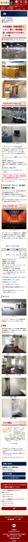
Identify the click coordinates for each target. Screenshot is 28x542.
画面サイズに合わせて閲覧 (12, 246)
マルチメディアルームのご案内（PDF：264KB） (13, 171)
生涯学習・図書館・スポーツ (16, 6)
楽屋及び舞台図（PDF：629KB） (11, 279)
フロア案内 (18, 9)
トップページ (4, 6)
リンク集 (18, 519)
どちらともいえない (8, 494)
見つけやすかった (8, 501)
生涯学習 (3, 7)
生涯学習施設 (10, 7)
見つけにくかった (8, 505)
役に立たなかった (8, 496)
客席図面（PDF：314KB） (10, 282)
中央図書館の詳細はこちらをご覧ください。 (14, 39)
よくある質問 (8, 474)
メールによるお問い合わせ (12, 478)
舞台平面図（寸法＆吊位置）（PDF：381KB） (14, 277)
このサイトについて (18, 517)
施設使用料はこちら (8, 22)
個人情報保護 (11, 519)
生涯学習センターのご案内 (7, 9)
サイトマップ (8, 517)
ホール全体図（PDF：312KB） (11, 284)
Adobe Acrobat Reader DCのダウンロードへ (13, 458)
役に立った (6, 492)
